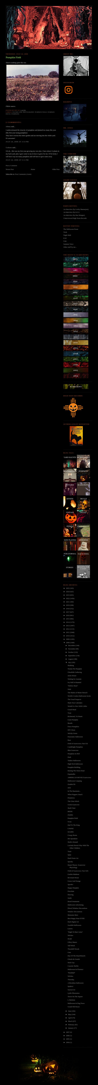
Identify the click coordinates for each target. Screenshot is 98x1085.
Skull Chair (71, 808)
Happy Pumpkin (73, 888)
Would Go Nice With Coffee (77, 706)
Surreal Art (71, 990)
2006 (68, 1036)
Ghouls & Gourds (74, 959)
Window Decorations (75, 912)
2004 (68, 1042)
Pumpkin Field (13, 57)
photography (28, 112)
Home (33, 169)
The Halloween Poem (70, 229)
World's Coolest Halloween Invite (79, 696)
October (71, 652)
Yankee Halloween (74, 760)
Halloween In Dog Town (76, 1003)
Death (70, 939)
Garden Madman (73, 874)
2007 (68, 1032)
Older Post (55, 169)
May (70, 1014)
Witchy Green (72, 733)
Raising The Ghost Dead (76, 771)
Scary (70, 822)
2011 (68, 632)
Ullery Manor (72, 942)
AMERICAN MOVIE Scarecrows (79, 777)
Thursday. (71, 980)
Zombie (70, 815)
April (70, 1018)
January (71, 1028)
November (72, 649)
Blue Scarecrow (73, 750)
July (69, 662)
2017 (68, 612)
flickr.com (17, 112)
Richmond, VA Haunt (75, 716)
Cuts (65, 241)
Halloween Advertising (75, 905)
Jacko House (72, 676)
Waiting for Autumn (74, 679)
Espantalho (71, 774)
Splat (69, 855)
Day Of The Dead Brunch (76, 956)
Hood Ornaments (73, 901)
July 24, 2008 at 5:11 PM (17, 160)
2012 (68, 629)
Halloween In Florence (75, 969)
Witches (70, 935)
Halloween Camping (75, 781)
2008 (68, 643)
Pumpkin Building (74, 767)
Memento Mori (73, 915)
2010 (68, 636)
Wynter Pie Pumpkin (75, 669)
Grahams (9, 148)
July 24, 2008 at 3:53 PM (17, 142)
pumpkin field (41, 112)
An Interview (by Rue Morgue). (74, 215)
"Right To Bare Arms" (75, 932)
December (72, 645)
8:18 (64, 238)
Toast (69, 851)
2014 (68, 622)
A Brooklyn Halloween (75, 983)
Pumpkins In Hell (74, 754)
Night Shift (67, 235)
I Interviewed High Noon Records (75, 218)
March (70, 1021)
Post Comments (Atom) (23, 174)
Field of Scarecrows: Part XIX (78, 871)
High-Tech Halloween (75, 764)
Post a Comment (11, 166)
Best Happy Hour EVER (76, 918)
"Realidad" (71, 973)
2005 (68, 1039)
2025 (68, 588)
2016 (68, 615)
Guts (69, 952)
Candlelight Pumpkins (75, 747)
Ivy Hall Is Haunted (74, 682)
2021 (68, 602)
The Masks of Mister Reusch (77, 693)
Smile (70, 898)
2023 (68, 595)
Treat (69, 713)
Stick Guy (71, 963)
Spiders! (70, 986)
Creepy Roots (72, 835)
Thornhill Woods (73, 949)
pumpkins (15, 114)
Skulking (71, 665)
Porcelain (71, 891)
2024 (68, 592)
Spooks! (70, 884)
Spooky (70, 862)
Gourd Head (72, 710)
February (71, 1025)
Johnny (8, 126)
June (70, 1011)
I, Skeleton (71, 1000)
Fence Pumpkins (73, 727)
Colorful (70, 828)
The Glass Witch (73, 801)
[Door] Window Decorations (77, 908)
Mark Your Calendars (75, 703)
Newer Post (10, 169)
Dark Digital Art (73, 922)
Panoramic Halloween (75, 737)
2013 (68, 626)
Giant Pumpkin (73, 720)
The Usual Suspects (74, 699)
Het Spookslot (72, 839)
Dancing (70, 895)
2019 (68, 605)
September (72, 656)
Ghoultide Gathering (75, 672)
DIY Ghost (71, 730)
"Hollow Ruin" (73, 686)
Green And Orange (74, 881)
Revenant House (73, 878)
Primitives (71, 798)
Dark (69, 757)
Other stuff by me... (70, 247)
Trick (65, 232)
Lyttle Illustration (74, 993)
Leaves (70, 929)
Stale (69, 689)
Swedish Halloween (74, 925)
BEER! (70, 811)
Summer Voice (68, 244)
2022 (68, 598)
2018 (68, 609)
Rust (69, 740)
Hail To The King (74, 825)
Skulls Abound (73, 842)
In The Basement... (74, 791)
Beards (70, 723)
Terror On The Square (75, 996)
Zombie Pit (71, 784)
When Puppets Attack (75, 794)
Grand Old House (74, 1007)
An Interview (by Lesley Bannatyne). (76, 209)
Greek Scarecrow (73, 805)
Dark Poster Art (73, 858)
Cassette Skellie (73, 966)
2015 (68, 619)
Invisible (71, 832)
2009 (68, 639)
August (71, 659)
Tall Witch (71, 946)
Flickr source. (11, 106)
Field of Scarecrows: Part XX (78, 743)
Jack (69, 788)
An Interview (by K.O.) (71, 212)
